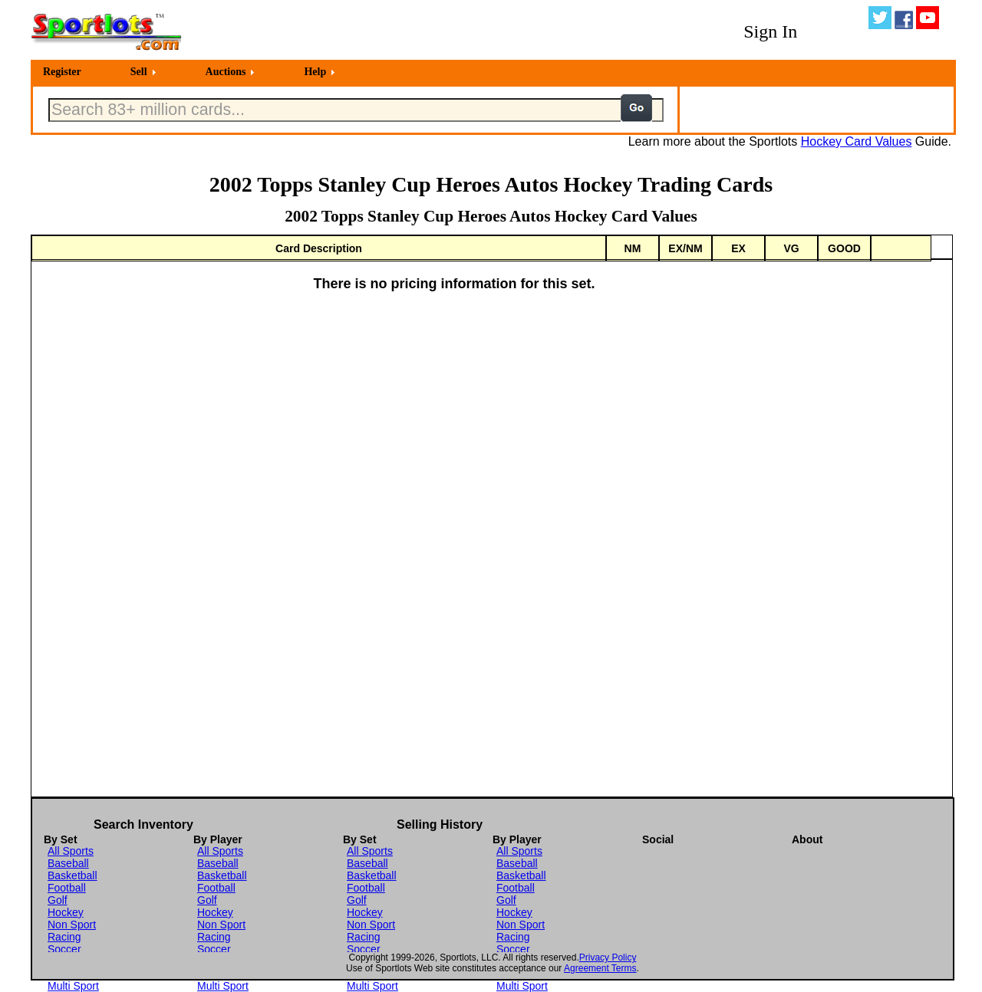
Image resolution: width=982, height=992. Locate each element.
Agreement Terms (600, 968)
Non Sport (72, 924)
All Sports (71, 851)
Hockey (66, 912)
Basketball (72, 875)
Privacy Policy (608, 957)
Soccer (64, 949)
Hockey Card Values (856, 141)
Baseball (68, 863)
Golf (58, 900)
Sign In (770, 31)
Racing (64, 937)
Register (62, 71)
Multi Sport (73, 986)
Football (67, 888)
